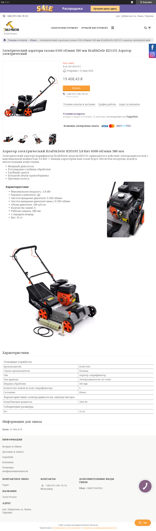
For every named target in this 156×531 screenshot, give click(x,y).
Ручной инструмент (94, 27)
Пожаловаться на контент (67, 528)
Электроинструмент (64, 27)
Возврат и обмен (11, 446)
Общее (33, 40)
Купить (76, 88)
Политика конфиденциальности (99, 528)
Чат (142, 522)
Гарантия (7, 457)
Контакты (8, 462)
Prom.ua (94, 525)
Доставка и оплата (13, 451)
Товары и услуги (17, 40)
